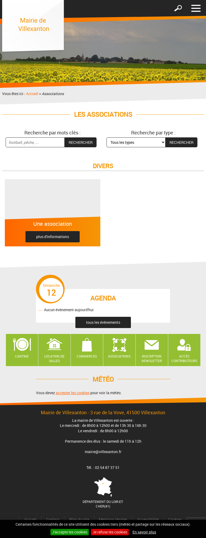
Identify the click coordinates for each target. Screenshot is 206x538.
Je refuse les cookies (110, 532)
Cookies (175, 519)
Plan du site (79, 519)
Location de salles (54, 358)
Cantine (22, 356)
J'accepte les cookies (69, 532)
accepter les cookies (73, 392)
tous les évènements (103, 322)
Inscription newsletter (152, 358)
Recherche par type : (153, 132)
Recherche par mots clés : (52, 132)
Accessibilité (148, 519)
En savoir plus (144, 532)
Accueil (32, 93)
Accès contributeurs (184, 358)
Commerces (87, 356)
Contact (53, 519)
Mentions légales (113, 519)
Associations (119, 356)
